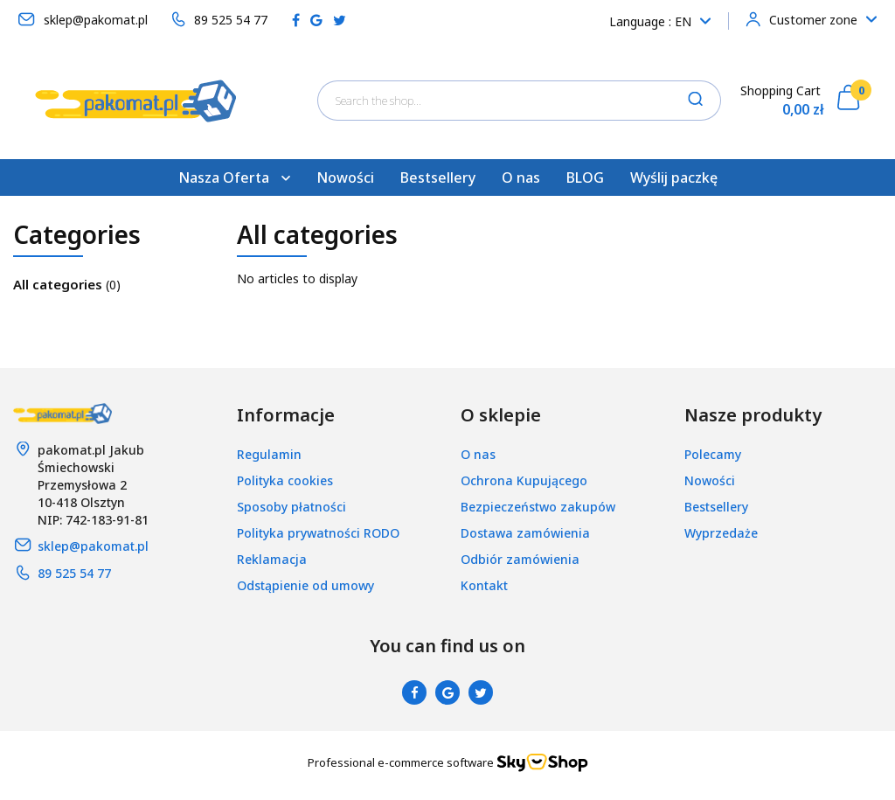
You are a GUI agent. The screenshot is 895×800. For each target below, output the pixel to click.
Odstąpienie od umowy (305, 585)
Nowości (345, 177)
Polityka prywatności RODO (318, 533)
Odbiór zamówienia (520, 559)
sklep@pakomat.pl (93, 546)
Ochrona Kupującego (524, 480)
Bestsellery (437, 177)
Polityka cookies (285, 480)
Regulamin (269, 454)
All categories (59, 284)
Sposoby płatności (291, 506)
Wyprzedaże (721, 533)
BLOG (585, 177)
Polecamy (712, 454)
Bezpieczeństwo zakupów (538, 506)
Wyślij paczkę (674, 177)
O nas (521, 177)
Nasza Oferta (234, 177)
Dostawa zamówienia (525, 533)
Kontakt (484, 585)
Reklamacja (272, 559)
